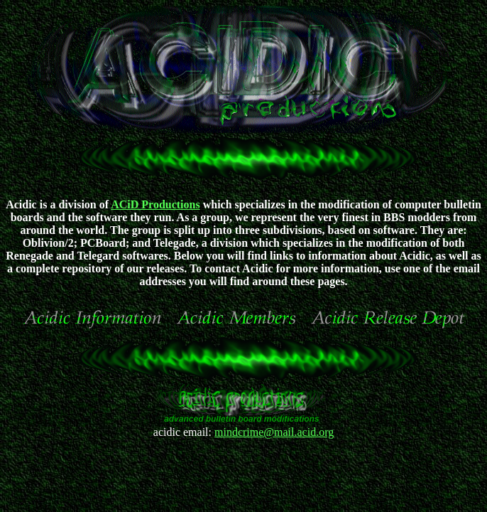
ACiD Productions (155, 204)
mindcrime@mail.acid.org (274, 432)
